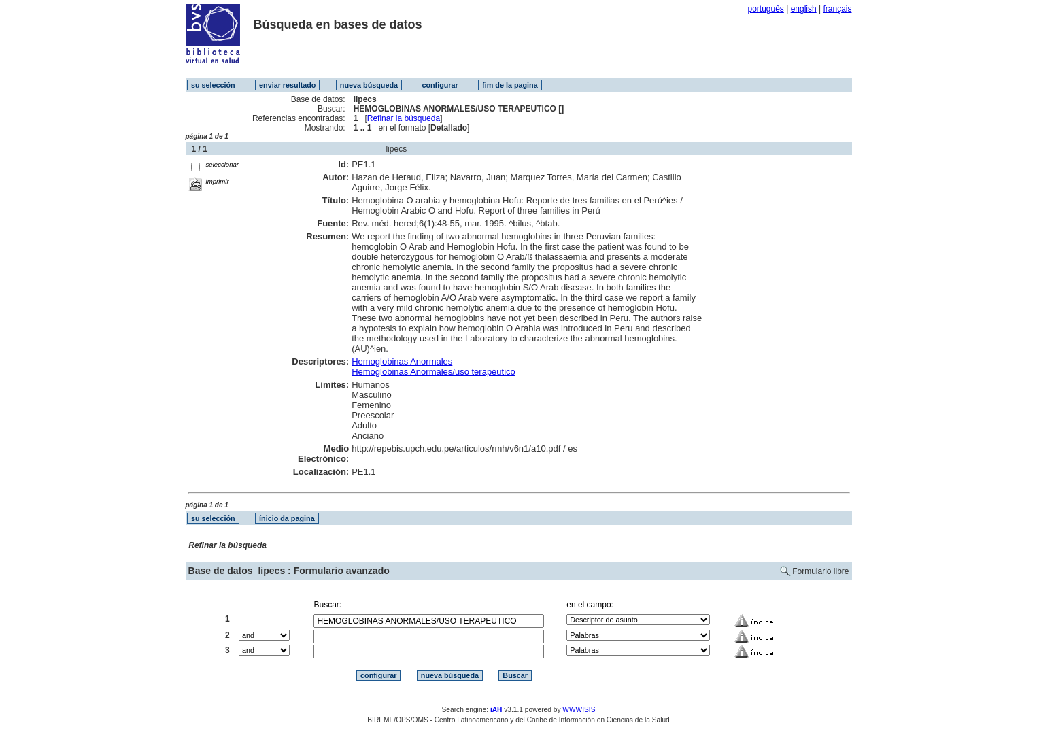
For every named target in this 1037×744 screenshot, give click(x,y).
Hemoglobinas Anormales (402, 361)
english (804, 9)
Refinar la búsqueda (403, 118)
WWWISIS (578, 709)
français (837, 9)
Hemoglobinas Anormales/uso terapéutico (433, 372)
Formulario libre (820, 571)
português (765, 9)
